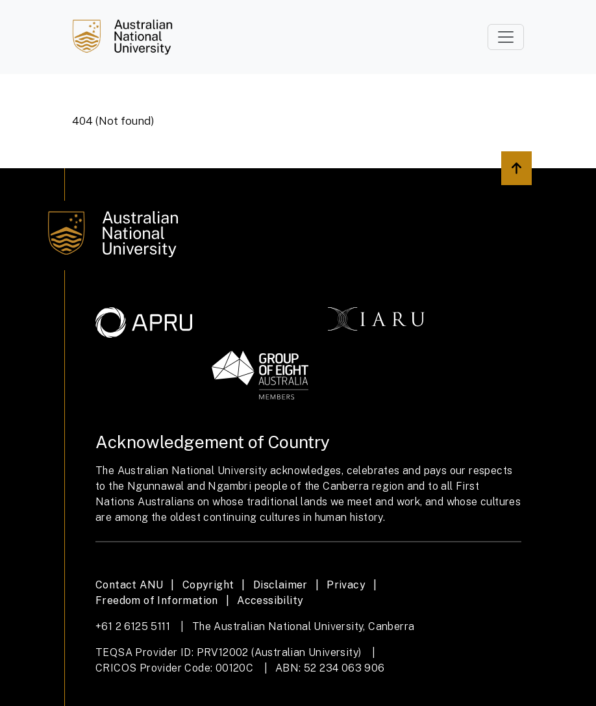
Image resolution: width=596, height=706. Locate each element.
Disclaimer (280, 585)
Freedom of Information (156, 600)
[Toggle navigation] (506, 37)
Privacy (346, 585)
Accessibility (270, 600)
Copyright (208, 585)
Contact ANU (129, 585)
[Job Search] (122, 37)
